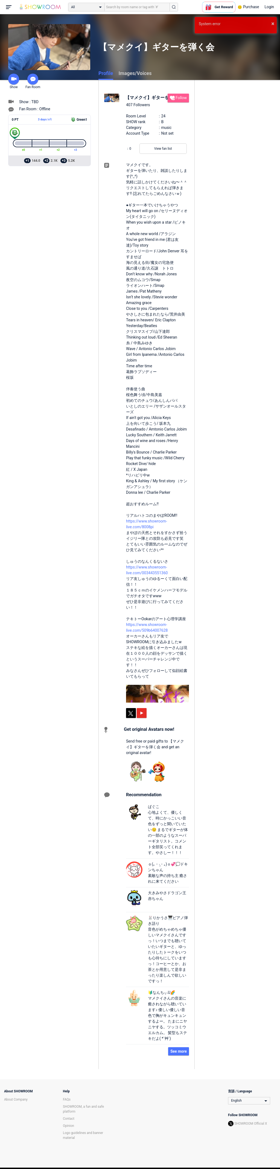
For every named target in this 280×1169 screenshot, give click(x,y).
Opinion (68, 1126)
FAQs (67, 1099)
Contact (68, 1119)
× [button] (272, 23)
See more (178, 1051)
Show (13, 81)
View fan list (163, 149)
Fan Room (32, 81)
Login (269, 7)
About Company (16, 1099)
